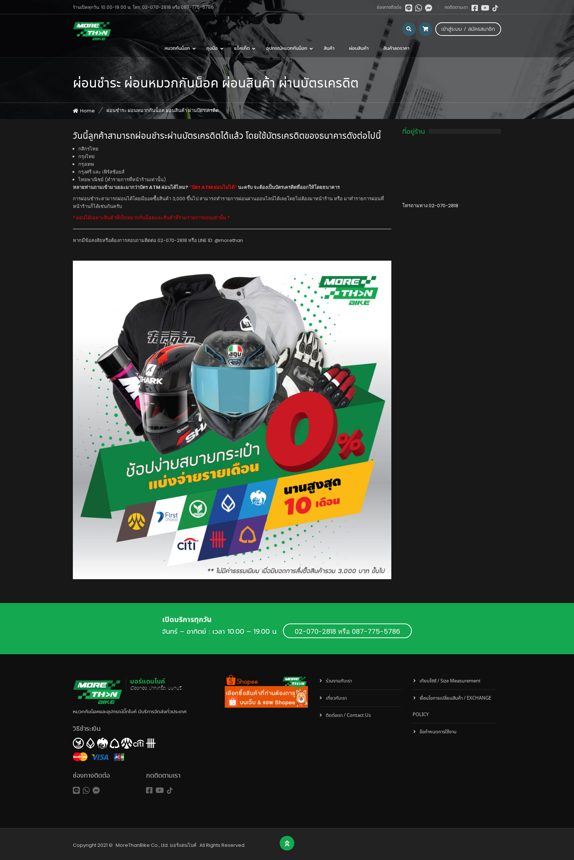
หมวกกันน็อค (86, 711)
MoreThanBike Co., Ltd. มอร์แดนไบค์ (156, 845)
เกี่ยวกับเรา (336, 698)
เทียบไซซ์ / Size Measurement (450, 681)
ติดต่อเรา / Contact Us (348, 715)
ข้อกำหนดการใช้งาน (438, 732)
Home (87, 110)
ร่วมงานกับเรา (339, 681)
